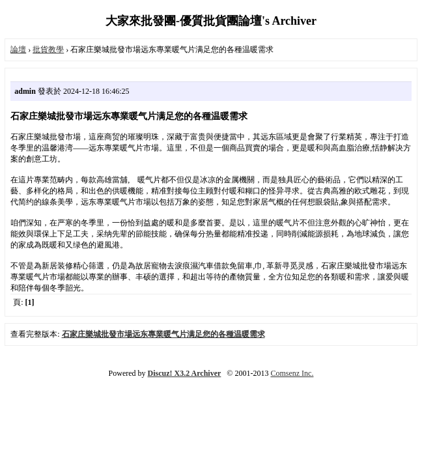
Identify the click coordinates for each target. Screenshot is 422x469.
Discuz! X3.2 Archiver (184, 373)
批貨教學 (48, 49)
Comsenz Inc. (291, 373)
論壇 (18, 49)
